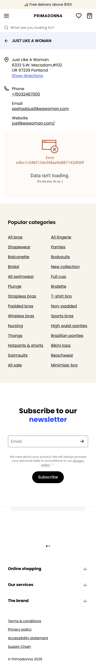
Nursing (15, 326)
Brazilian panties (67, 335)
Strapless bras (22, 296)
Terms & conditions (24, 621)
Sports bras (62, 316)
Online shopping (48, 569)
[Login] (78, 15)
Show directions (27, 76)
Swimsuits (18, 355)
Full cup (58, 276)
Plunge (14, 286)
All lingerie (61, 237)
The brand (48, 601)
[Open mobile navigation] (6, 15)
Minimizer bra (64, 365)
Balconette (18, 257)
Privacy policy (20, 629)
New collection (65, 267)
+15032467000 (26, 94)
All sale (15, 365)
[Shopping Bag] (89, 15)
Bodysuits (60, 257)
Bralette (58, 286)
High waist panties (69, 326)
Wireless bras (21, 316)
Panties (58, 247)
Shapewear (19, 247)
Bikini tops (61, 345)
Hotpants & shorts (25, 345)
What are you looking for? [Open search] (29, 27)
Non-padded (64, 306)
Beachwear (62, 355)
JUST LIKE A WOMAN (27, 41)
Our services (48, 585)
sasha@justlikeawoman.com (40, 108)
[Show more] (53, 465)
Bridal (13, 267)
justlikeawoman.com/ (33, 123)
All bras (15, 237)
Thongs (15, 335)
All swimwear (21, 276)
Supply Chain (19, 646)
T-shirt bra (61, 296)
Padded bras (20, 306)
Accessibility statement (28, 638)
